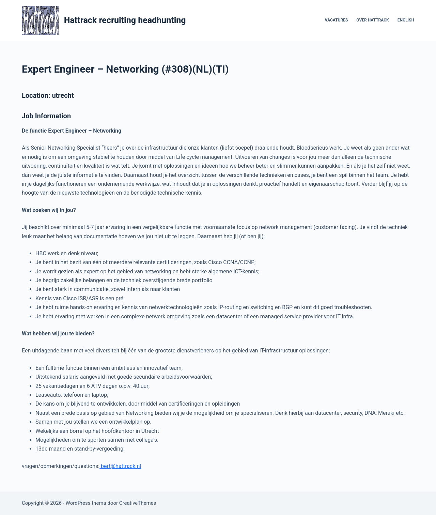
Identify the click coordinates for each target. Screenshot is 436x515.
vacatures (336, 20)
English (406, 20)
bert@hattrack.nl (120, 466)
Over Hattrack (372, 20)
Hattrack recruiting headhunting (125, 20)
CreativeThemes (137, 503)
